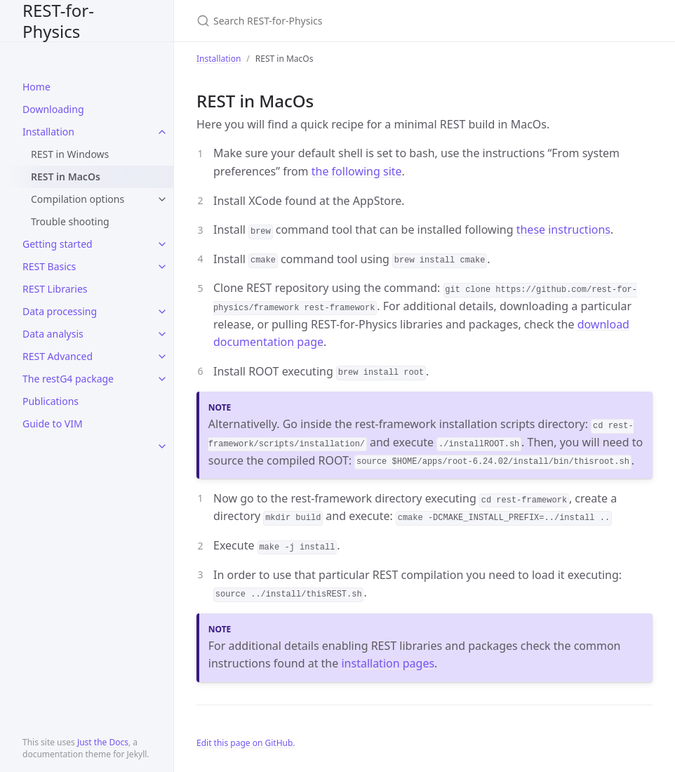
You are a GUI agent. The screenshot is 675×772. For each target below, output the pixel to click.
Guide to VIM (52, 423)
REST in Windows (70, 154)
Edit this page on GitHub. (245, 743)
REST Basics (49, 266)
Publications (50, 401)
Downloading (53, 109)
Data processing (59, 311)
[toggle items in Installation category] (162, 132)
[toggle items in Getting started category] (162, 244)
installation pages (387, 663)
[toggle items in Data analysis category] (162, 334)
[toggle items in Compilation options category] (162, 199)
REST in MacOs (65, 176)
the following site (357, 171)
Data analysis (52, 333)
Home (36, 86)
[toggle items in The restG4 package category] (162, 379)
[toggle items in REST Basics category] (162, 266)
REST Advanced (57, 356)
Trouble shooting (70, 221)
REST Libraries (55, 288)
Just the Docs (102, 742)
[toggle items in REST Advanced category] (162, 356)
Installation (48, 131)
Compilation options (77, 199)
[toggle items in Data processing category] (162, 311)
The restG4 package (68, 378)
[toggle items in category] (162, 446)
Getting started (57, 244)
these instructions (563, 229)
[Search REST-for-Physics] (362, 20)
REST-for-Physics (58, 20)
